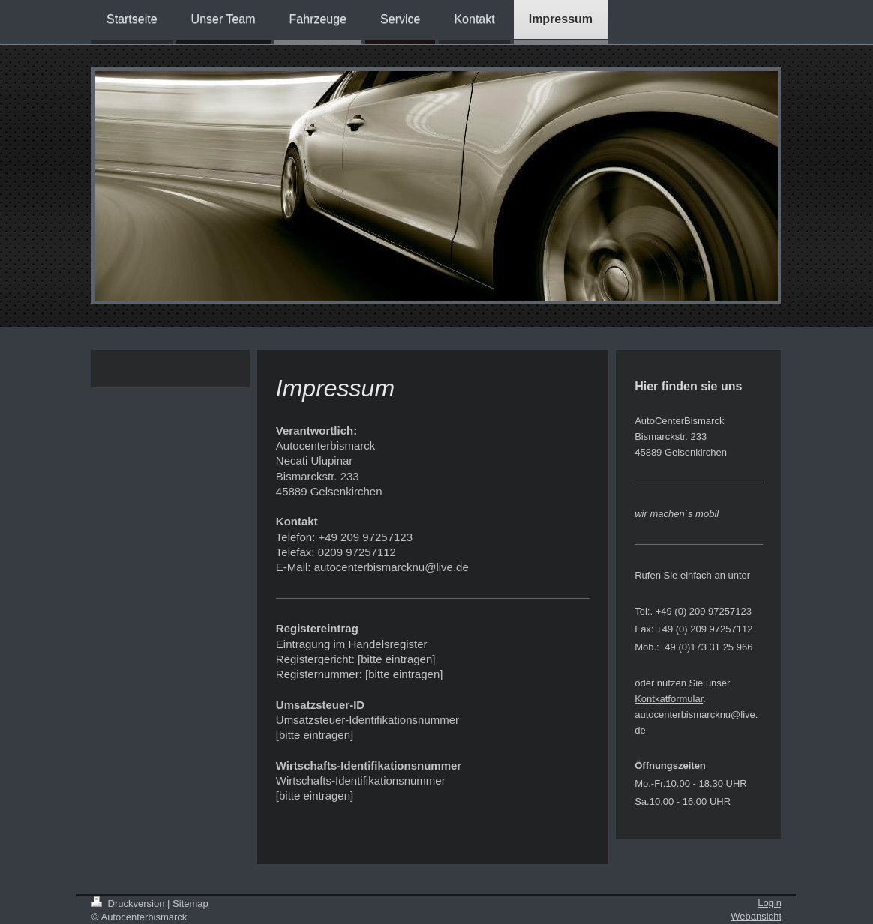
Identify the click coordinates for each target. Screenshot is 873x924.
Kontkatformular (668, 698)
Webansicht (756, 916)
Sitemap (190, 903)
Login (770, 902)
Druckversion (129, 903)
